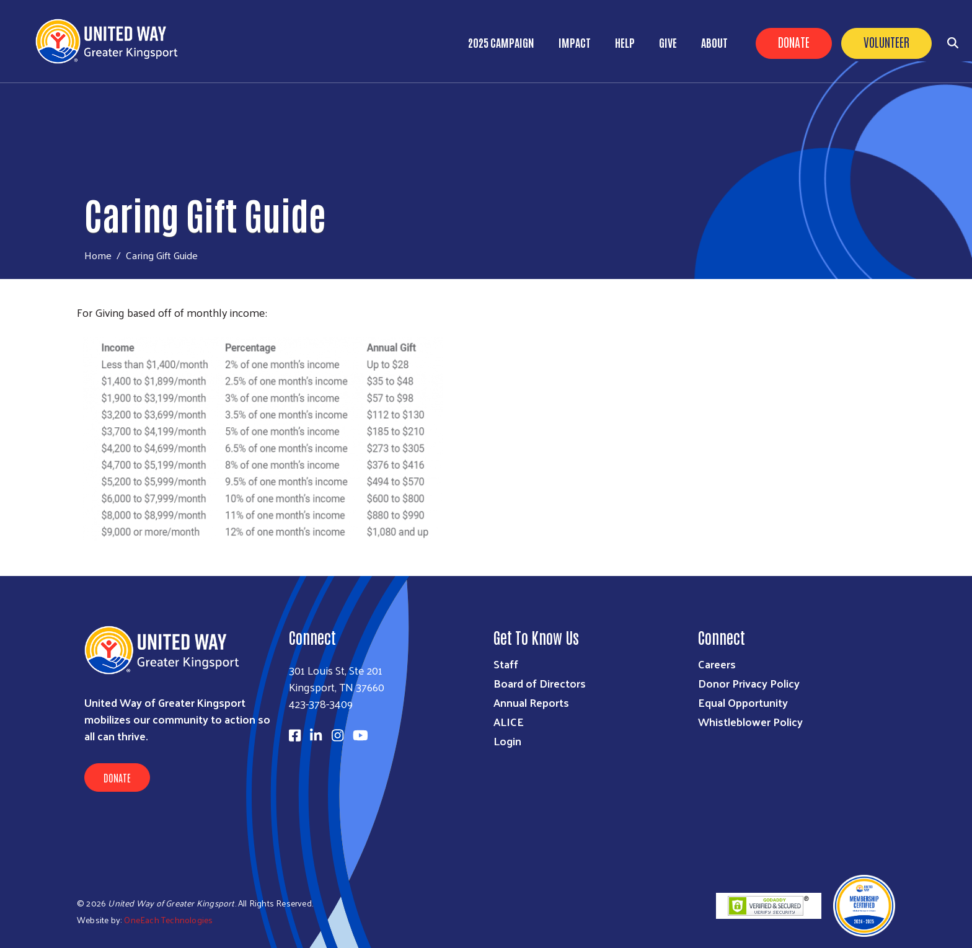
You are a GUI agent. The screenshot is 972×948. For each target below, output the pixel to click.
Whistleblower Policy (750, 721)
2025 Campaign (501, 42)
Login (507, 740)
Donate (794, 41)
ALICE (508, 721)
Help (625, 42)
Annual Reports (531, 702)
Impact (575, 42)
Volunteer (886, 41)
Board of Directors (539, 683)
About (714, 42)
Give (668, 42)
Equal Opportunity (743, 702)
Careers (717, 663)
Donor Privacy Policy (749, 683)
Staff (505, 663)
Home (98, 255)
